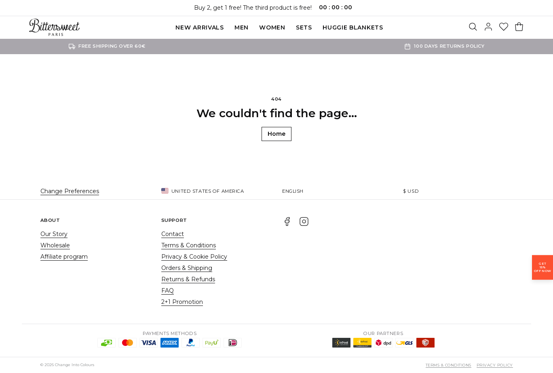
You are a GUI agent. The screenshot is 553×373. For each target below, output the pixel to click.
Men (241, 27)
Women (272, 27)
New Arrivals (199, 27)
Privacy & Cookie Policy (194, 256)
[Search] (473, 27)
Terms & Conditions (188, 245)
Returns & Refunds (188, 279)
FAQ (167, 290)
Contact (172, 234)
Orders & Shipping (186, 268)
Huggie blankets (353, 27)
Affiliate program (64, 256)
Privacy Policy (495, 365)
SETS (304, 27)
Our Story (54, 234)
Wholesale (55, 245)
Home (276, 133)
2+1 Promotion (182, 302)
